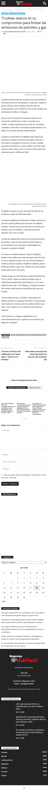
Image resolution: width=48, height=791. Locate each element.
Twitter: (17, 684)
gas (35, 335)
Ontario (4, 768)
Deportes (4, 764)
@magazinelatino (27, 684)
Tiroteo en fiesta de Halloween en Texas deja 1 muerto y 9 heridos (11, 355)
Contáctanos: (13, 689)
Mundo (4, 756)
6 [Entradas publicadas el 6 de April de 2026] (4, 583)
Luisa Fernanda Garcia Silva (15, 32)
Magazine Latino (28, 681)
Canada (9, 9)
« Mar (3, 601)
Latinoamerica (7, 760)
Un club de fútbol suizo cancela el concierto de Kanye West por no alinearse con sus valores (23, 644)
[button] (44, 3)
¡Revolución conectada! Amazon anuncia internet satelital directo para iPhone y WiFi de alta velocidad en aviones (24, 408)
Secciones (12, 13)
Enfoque (21, 13)
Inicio (2, 9)
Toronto (4, 772)
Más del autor (34, 387)
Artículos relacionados (16, 387)
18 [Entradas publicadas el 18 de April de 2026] (37, 588)
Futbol (3, 775)
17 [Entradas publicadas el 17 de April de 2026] (30, 588)
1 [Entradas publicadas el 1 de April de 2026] (17, 578)
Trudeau (5, 337)
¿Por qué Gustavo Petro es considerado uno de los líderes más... (29, 706)
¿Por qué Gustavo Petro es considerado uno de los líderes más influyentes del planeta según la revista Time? (8, 408)
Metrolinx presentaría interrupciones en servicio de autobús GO (36, 355)
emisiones (29, 335)
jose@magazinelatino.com (29, 689)
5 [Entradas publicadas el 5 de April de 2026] (43, 578)
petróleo (42, 335)
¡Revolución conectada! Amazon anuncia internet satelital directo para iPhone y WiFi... (31, 719)
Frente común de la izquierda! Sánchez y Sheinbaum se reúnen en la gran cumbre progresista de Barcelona (22, 637)
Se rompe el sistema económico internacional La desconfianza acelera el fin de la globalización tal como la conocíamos (39, 408)
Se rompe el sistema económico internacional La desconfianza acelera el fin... (30, 732)
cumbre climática (17, 335)
